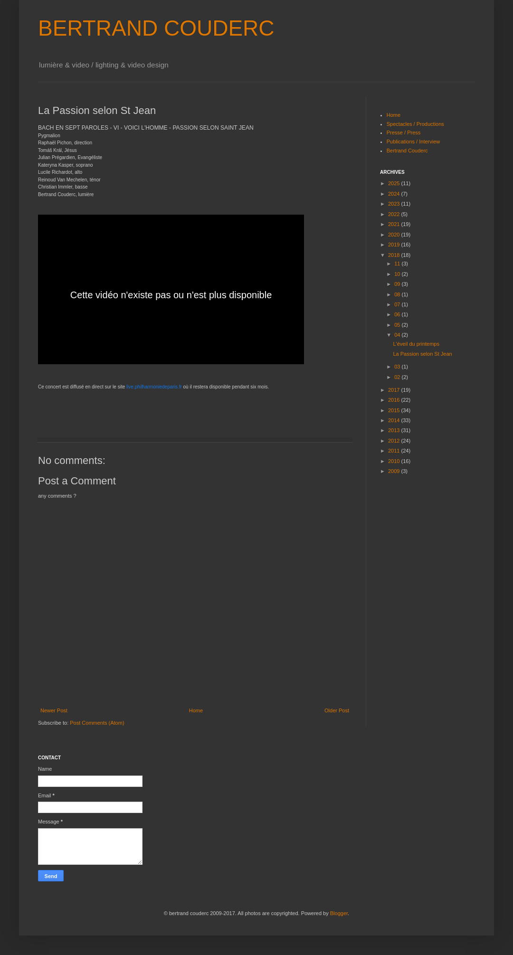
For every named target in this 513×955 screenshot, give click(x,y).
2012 (394, 441)
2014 (394, 420)
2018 (394, 255)
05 (397, 325)
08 (397, 294)
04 (397, 335)
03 (397, 366)
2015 (394, 410)
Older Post (336, 710)
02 (397, 377)
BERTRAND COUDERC (156, 28)
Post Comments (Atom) (97, 723)
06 (397, 314)
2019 (394, 244)
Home (196, 710)
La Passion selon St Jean (422, 354)
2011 (394, 451)
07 (397, 304)
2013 (394, 430)
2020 (394, 234)
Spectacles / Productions (415, 124)
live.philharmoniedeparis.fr (154, 386)
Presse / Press (404, 132)
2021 (394, 224)
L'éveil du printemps (416, 344)
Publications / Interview (413, 141)
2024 (394, 194)
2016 (394, 400)
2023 (394, 204)
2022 (394, 214)
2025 (394, 183)
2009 (394, 471)
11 (397, 263)
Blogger (339, 913)
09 (397, 284)
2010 (394, 461)
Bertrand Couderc (407, 150)
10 (397, 274)
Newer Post (53, 710)
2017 (394, 390)
